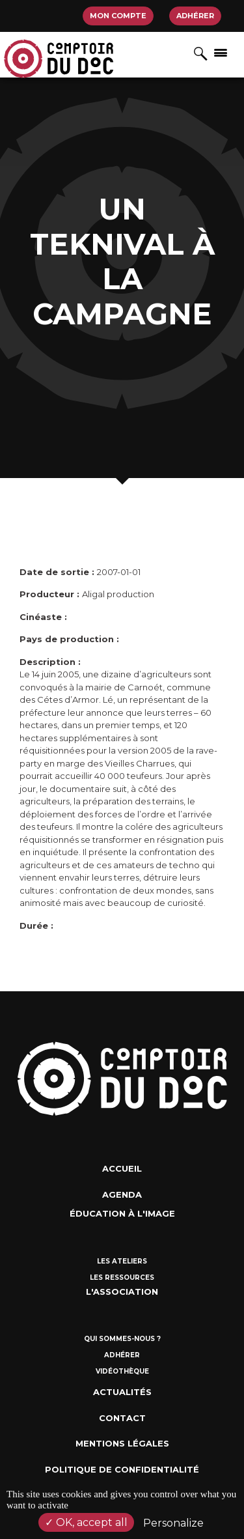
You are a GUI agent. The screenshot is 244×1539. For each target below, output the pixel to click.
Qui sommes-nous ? (122, 1338)
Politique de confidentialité (122, 1469)
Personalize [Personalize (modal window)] (173, 1523)
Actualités (122, 1392)
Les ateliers (122, 1261)
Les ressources (122, 1277)
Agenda (122, 1194)
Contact (122, 1418)
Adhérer (195, 15)
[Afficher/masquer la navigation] (220, 52)
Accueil (122, 1168)
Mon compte (118, 15)
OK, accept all (86, 1522)
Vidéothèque (122, 1371)
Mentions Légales (122, 1443)
